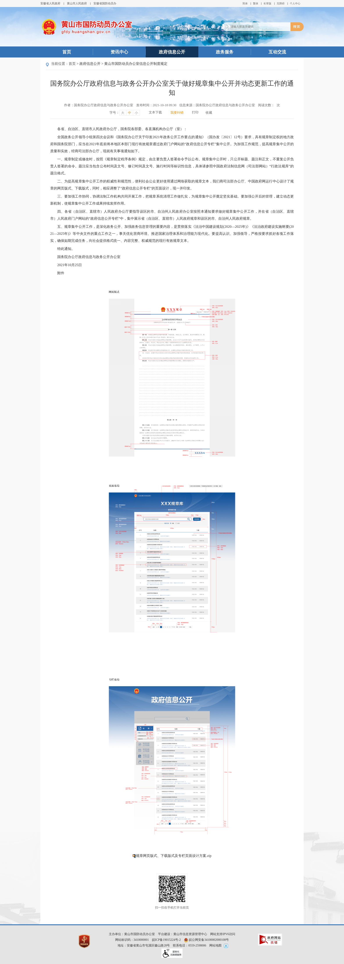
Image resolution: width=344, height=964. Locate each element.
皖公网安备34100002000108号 (206, 939)
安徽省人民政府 (50, 3)
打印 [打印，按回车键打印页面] (195, 112)
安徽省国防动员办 (104, 3)
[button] (267, 3)
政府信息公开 (172, 52)
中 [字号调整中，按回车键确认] (129, 113)
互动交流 (277, 52)
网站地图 (215, 945)
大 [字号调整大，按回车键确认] (122, 113)
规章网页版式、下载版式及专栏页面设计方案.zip (173, 856)
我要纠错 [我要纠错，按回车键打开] (177, 112)
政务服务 (224, 52)
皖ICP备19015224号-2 (166, 939)
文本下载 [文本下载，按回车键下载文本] (155, 112)
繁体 (255, 3)
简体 (245, 3)
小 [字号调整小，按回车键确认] (136, 113)
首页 (66, 52)
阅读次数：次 (269, 105)
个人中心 (295, 3)
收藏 (209, 112)
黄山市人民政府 (77, 3)
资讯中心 (119, 52)
